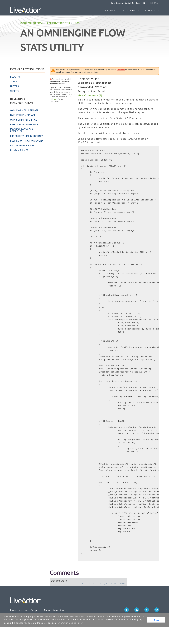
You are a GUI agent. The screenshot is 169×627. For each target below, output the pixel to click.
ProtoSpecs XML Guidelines (27, 136)
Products (110, 10)
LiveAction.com (117, 3)
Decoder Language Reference (21, 130)
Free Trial (154, 3)
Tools (14, 81)
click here (54, 99)
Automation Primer (22, 145)
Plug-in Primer (19, 150)
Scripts (77, 23)
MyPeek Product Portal (32, 23)
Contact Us (129, 3)
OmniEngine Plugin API (24, 110)
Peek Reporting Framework (26, 141)
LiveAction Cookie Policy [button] (70, 623)
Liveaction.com (19, 610)
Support (36, 610)
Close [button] (156, 620)
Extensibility (129, 10)
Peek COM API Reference (24, 124)
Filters (14, 86)
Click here (121, 70)
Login (138, 3)
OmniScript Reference (23, 120)
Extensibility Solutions (58, 23)
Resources (150, 10)
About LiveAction (54, 610)
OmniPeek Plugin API (22, 115)
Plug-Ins (15, 77)
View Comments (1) (90, 95)
